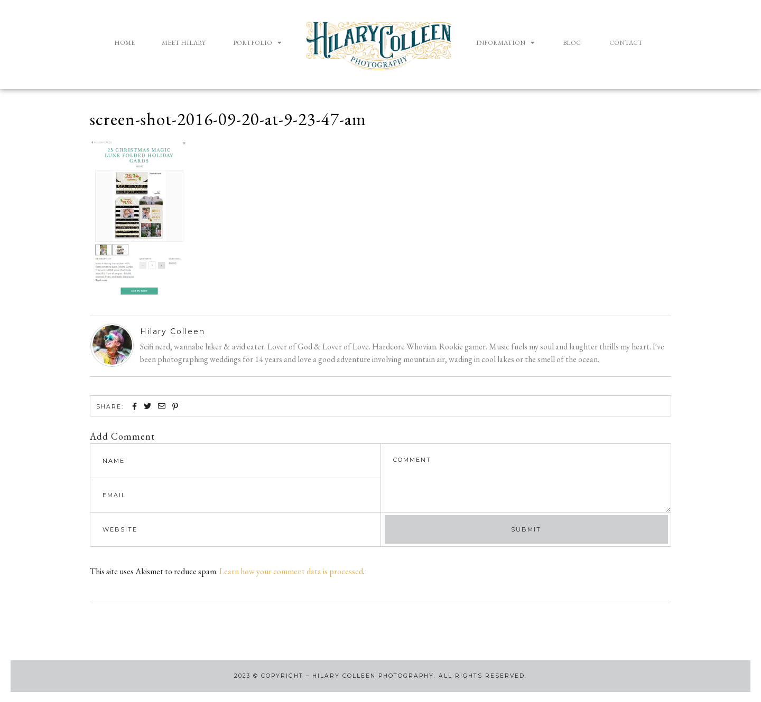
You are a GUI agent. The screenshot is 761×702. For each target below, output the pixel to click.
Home (124, 43)
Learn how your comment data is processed (291, 570)
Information (505, 42)
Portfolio (257, 42)
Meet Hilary (184, 43)
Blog (572, 43)
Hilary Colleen (172, 331)
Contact (626, 43)
